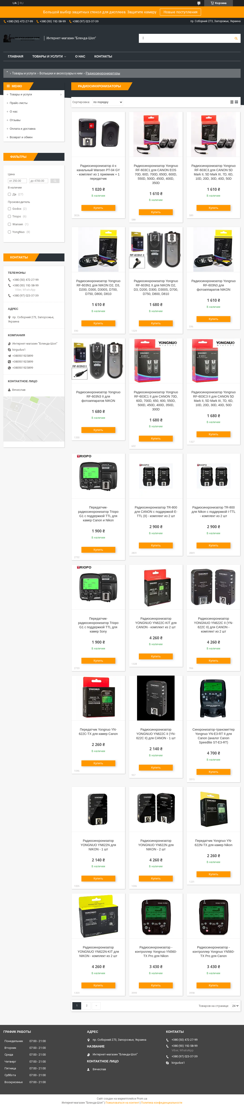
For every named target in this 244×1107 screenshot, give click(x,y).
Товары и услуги (47, 56)
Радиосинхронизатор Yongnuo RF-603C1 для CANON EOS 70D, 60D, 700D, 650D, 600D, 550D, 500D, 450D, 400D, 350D (156, 174)
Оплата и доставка (23, 128)
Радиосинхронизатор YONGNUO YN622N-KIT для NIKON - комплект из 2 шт (98, 952)
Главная (15, 56)
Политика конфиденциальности (161, 1102)
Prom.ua (142, 1098)
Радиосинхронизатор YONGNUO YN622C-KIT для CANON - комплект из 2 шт (156, 623)
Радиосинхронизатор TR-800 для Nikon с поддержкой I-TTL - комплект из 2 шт (213, 512)
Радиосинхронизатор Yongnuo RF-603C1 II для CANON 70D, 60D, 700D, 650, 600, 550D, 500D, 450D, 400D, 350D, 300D (156, 400)
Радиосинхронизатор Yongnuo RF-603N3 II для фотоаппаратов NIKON (98, 396)
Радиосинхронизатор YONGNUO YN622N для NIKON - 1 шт (98, 845)
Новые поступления (180, 12)
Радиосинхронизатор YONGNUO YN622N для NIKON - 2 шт (156, 845)
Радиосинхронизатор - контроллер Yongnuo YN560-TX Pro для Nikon (156, 952)
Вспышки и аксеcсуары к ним (61, 73)
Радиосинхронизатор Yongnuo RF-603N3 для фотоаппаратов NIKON (214, 285)
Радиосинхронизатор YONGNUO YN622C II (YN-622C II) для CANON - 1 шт (156, 734)
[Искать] (236, 38)
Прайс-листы (19, 103)
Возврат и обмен (21, 137)
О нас (80, 56)
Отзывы (15, 120)
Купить (98, 207)
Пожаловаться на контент (122, 1102)
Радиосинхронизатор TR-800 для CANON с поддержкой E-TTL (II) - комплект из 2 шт (156, 512)
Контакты (103, 56)
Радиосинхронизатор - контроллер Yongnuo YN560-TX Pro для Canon (214, 952)
